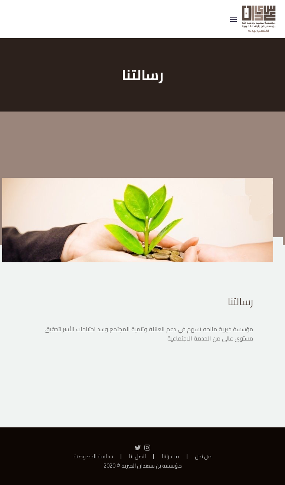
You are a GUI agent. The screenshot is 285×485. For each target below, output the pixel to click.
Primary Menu (233, 19)
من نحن (203, 456)
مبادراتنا (170, 456)
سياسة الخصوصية (93, 456)
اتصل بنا (137, 456)
